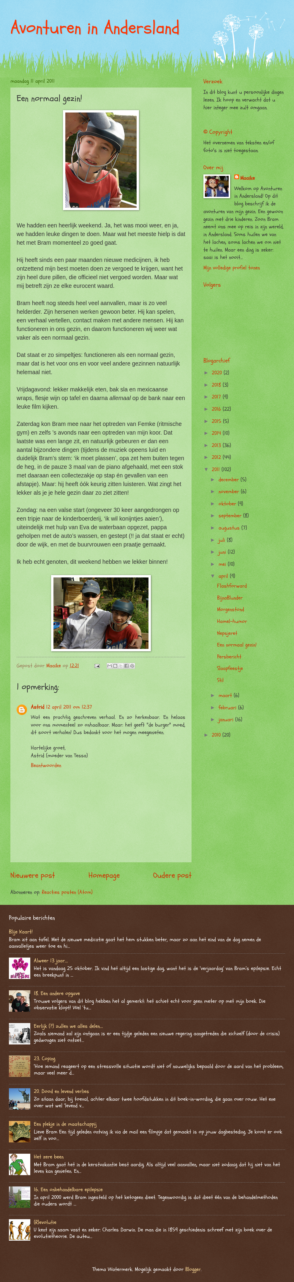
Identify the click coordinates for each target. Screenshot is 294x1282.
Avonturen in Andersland (95, 27)
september (231, 515)
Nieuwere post (32, 875)
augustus (230, 528)
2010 (217, 735)
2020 (218, 373)
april (224, 576)
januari (227, 719)
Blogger (193, 1269)
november (230, 491)
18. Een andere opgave (57, 993)
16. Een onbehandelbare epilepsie (68, 1189)
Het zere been (49, 1157)
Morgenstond (230, 609)
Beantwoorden (46, 765)
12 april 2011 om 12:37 (69, 707)
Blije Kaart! (21, 932)
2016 (217, 409)
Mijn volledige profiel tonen (231, 267)
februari (228, 707)
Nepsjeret (227, 633)
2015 (217, 421)
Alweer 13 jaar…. (51, 960)
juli (223, 540)
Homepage (104, 875)
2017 (217, 397)
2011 (217, 469)
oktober (228, 504)
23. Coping (44, 1058)
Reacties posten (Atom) (67, 892)
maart (226, 695)
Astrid (37, 707)
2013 (217, 445)
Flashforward (232, 586)
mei (223, 564)
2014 (217, 433)
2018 (217, 385)
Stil (220, 680)
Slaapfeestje (230, 668)
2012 (217, 457)
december (230, 479)
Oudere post (172, 875)
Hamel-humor (232, 621)
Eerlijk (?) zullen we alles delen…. (68, 1026)
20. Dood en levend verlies (61, 1091)
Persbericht (229, 656)
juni (223, 552)
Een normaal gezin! (237, 645)
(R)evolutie (45, 1222)
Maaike (247, 178)
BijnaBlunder (230, 598)
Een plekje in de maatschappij (65, 1124)
